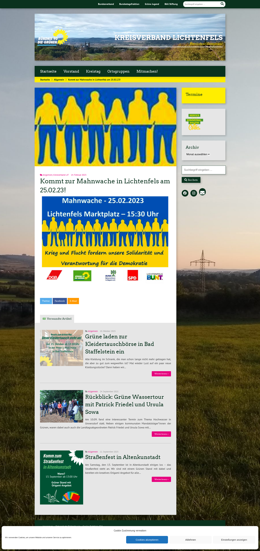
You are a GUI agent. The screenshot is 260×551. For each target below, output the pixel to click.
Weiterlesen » (161, 373)
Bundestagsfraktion (129, 4)
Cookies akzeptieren (147, 539)
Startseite (48, 71)
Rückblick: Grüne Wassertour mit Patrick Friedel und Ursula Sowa (124, 404)
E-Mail (73, 301)
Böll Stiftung (171, 4)
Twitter (46, 301)
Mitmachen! (147, 71)
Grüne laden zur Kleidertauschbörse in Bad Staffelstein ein (119, 344)
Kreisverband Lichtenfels (168, 38)
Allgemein (59, 79)
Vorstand (71, 71)
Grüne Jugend (152, 4)
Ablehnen (190, 539)
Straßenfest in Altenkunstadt (122, 457)
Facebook (60, 301)
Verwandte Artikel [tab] (59, 318)
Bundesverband (106, 4)
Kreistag (93, 71)
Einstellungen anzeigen (234, 539)
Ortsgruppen (118, 71)
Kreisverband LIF (61, 174)
